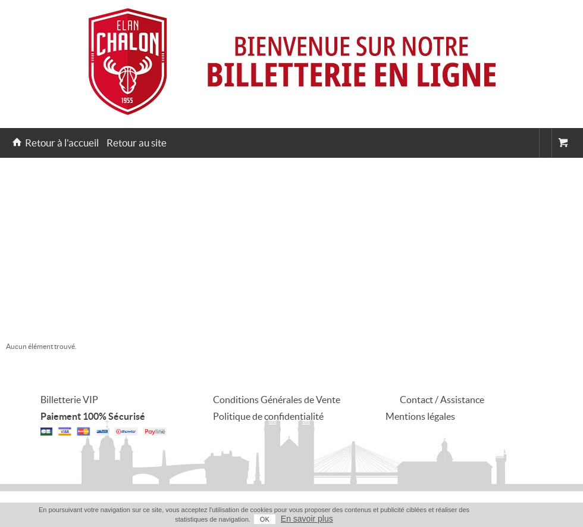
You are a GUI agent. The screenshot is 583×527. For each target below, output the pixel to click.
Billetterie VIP (69, 399)
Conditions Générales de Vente (276, 399)
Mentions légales (420, 416)
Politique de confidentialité (268, 416)
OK (264, 519)
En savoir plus (307, 518)
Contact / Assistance (442, 399)
